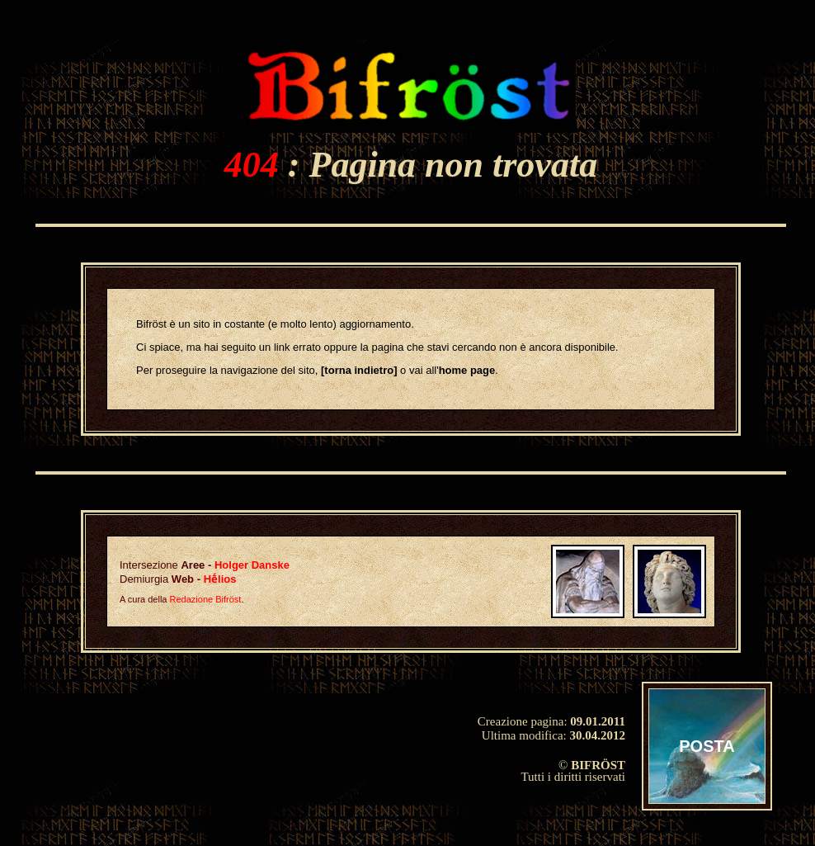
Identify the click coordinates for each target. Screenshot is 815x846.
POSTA (706, 746)
